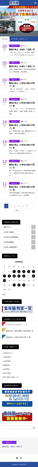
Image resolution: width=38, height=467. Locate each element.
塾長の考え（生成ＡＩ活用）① (22, 66)
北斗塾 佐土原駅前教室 (19, 237)
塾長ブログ (14, 45)
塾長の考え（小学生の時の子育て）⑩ (22, 104)
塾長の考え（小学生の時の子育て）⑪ (22, 84)
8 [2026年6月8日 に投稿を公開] (4, 276)
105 (17, 210)
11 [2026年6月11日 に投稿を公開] (19, 276)
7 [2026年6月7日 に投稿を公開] (33, 271)
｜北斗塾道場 (5, 369)
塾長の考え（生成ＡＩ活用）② (22, 50)
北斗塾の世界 (22, 464)
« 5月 (3, 294)
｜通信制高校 (5, 365)
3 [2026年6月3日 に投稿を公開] (14, 271)
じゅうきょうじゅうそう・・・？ (16, 324)
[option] (19, 446)
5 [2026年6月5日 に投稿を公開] (23, 271)
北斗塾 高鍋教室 (19, 242)
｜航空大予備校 (6, 373)
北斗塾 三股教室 (19, 232)
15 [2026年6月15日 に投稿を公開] (4, 280)
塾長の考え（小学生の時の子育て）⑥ (22, 188)
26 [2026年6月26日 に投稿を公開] (24, 285)
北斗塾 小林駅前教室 (19, 247)
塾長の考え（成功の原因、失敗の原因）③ (19, 331)
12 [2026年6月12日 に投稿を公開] (24, 276)
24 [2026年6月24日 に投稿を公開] (14, 285)
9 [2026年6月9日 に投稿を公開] (9, 276)
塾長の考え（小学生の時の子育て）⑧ (22, 146)
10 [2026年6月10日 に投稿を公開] (14, 276)
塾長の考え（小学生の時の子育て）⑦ (22, 166)
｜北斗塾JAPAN (6, 357)
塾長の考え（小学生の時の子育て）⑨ (22, 126)
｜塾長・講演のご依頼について (10, 377)
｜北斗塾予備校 (6, 361)
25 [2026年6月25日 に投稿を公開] (19, 285)
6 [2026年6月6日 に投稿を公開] (28, 271)
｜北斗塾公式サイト (7, 353)
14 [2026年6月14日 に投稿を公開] (33, 276)
